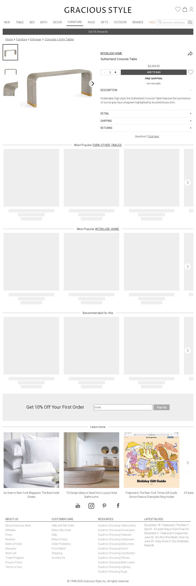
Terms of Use (13, 567)
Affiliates (10, 530)
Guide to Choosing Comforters (116, 553)
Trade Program (14, 557)
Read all (149, 545)
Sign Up (161, 407)
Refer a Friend (13, 543)
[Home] (97, 10)
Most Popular (98, 145)
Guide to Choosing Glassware (116, 539)
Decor (57, 22)
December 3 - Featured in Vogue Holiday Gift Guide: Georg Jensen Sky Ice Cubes (167, 533)
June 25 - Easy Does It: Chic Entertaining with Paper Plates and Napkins (167, 541)
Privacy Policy (13, 562)
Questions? (147, 136)
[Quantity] (110, 72)
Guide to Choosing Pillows (114, 557)
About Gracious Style (18, 525)
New (7, 22)
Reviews (10, 539)
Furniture (75, 22)
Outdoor (120, 22)
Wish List (10, 553)
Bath (43, 22)
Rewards (10, 548)
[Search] (160, 22)
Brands (138, 22)
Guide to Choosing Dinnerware (116, 530)
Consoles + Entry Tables (59, 39)
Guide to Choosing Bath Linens (116, 562)
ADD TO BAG (154, 72)
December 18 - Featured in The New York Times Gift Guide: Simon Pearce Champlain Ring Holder (167, 525)
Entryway (35, 39)
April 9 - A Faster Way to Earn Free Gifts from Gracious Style (167, 529)
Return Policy (60, 539)
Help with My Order (63, 525)
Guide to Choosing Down (113, 548)
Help (54, 534)
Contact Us (58, 557)
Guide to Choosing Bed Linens (116, 543)
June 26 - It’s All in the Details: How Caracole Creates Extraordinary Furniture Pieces (167, 537)
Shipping (57, 553)
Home (9, 39)
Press (8, 534)
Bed (32, 22)
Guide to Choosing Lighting (114, 567)
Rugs (91, 22)
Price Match (59, 548)
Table (20, 22)
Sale (152, 22)
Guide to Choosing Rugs (112, 571)
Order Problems (61, 543)
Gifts (104, 22)
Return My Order (61, 530)
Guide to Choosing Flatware (114, 534)
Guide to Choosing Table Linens (117, 525)
